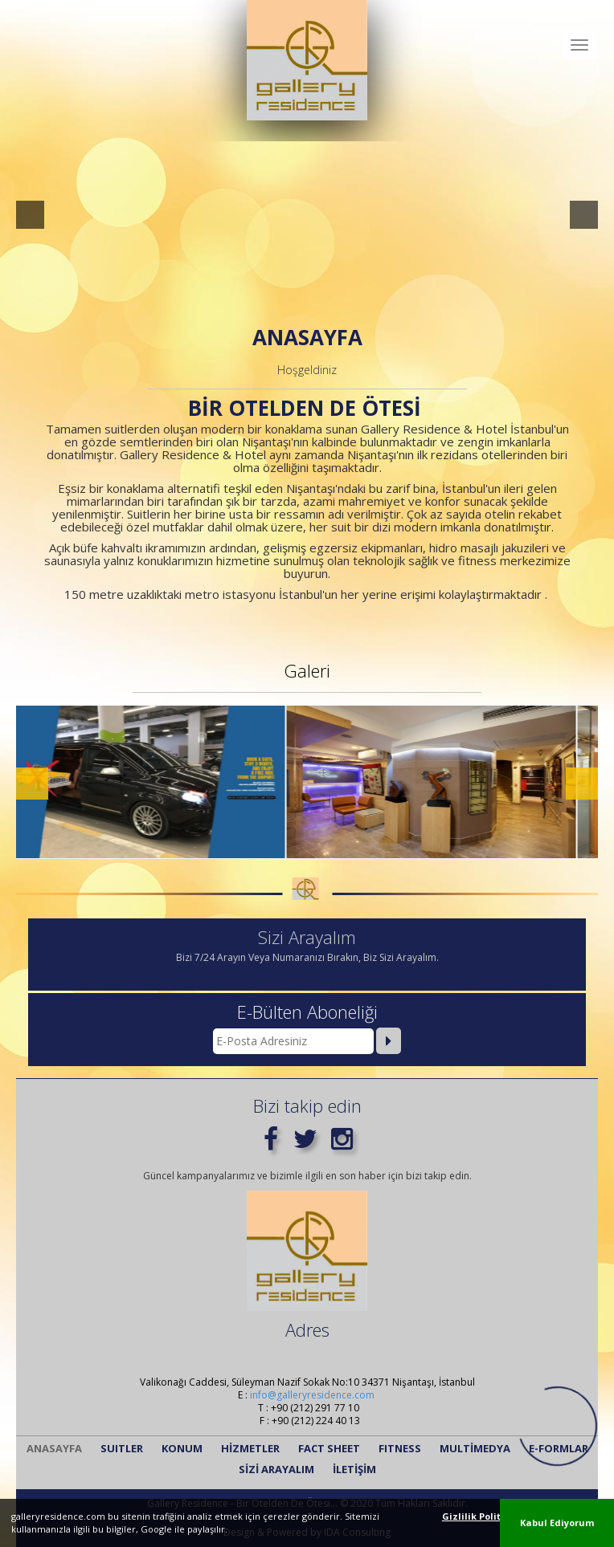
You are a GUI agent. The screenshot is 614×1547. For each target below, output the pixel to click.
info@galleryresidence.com (312, 1395)
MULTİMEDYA (475, 1448)
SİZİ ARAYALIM (276, 1469)
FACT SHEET (329, 1448)
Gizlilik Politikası (483, 1516)
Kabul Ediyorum (557, 1522)
